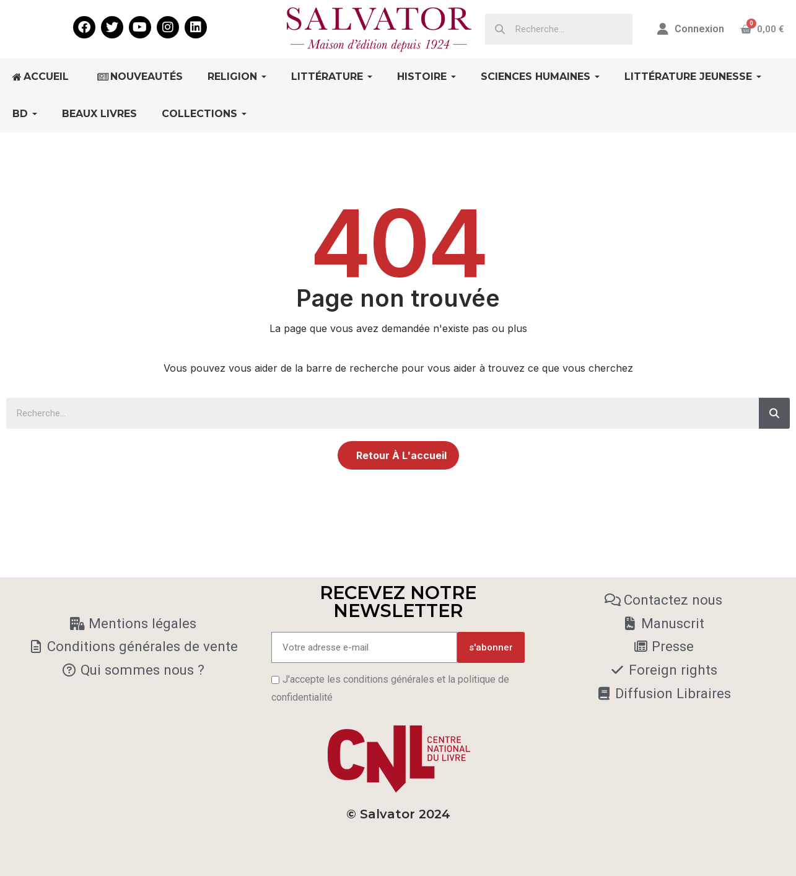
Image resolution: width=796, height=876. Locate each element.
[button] (398, 455)
